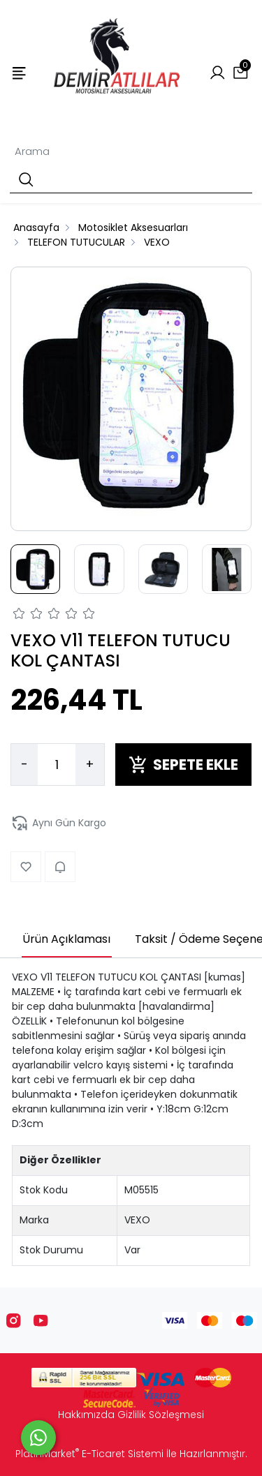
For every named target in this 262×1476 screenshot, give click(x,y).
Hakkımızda (86, 1415)
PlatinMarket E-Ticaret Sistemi (89, 1454)
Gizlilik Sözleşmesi (160, 1415)
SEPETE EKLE (183, 764)
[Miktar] (56, 765)
